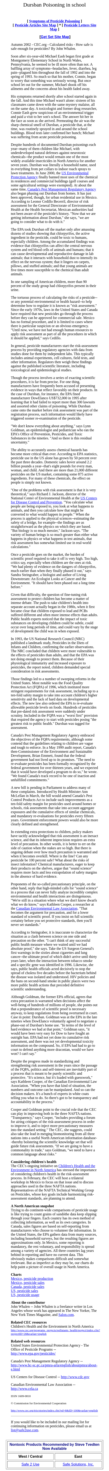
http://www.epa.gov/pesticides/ (33, 1353)
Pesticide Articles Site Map (35, 25)
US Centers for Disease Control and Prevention (54, 500)
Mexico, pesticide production (32, 1279)
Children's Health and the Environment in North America (53, 1168)
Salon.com (66, 1315)
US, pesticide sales (24, 1291)
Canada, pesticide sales (27, 1287)
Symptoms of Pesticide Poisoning (54, 21)
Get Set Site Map (55, 37)
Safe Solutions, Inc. (78, 1464)
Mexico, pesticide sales (28, 1283)
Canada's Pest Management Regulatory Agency (61, 189)
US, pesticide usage (25, 1295)
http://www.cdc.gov (75, 1377)
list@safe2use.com (24, 1430)
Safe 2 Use (30, 1464)
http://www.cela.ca (24, 1389)
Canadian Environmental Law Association (47, 908)
